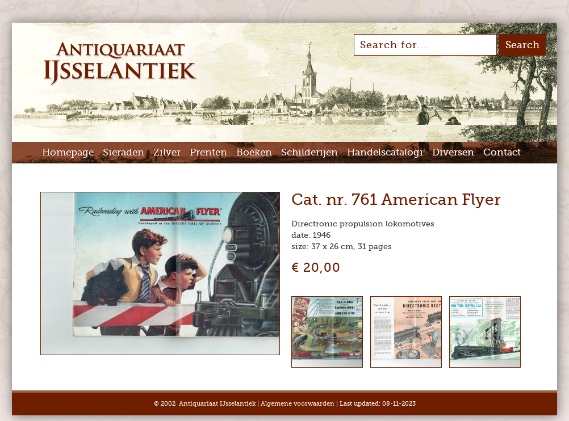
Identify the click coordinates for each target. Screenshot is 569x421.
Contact (502, 152)
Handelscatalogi (385, 152)
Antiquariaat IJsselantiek (217, 403)
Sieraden (123, 152)
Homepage (68, 152)
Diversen (453, 152)
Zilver (167, 152)
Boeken (254, 152)
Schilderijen (309, 152)
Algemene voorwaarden (297, 403)
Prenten (208, 152)
